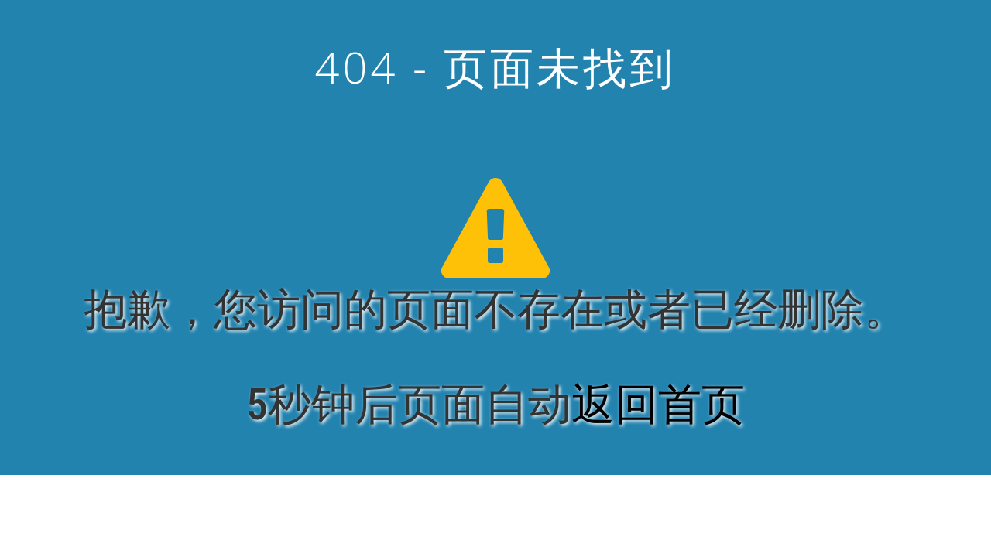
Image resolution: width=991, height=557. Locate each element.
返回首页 (658, 404)
